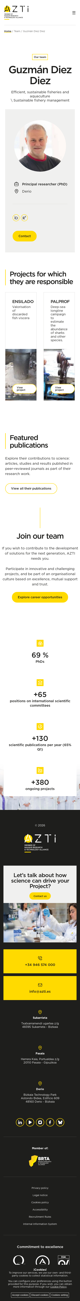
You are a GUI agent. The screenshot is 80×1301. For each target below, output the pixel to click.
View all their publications (31, 488)
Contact (24, 236)
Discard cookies (39, 1295)
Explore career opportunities (40, 597)
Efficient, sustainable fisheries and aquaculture (40, 94)
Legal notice (40, 1195)
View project (21, 388)
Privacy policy (40, 1187)
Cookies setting (59, 1295)
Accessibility (40, 1209)
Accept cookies (20, 1295)
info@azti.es (40, 991)
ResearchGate (24, 216)
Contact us (40, 896)
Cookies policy (40, 1202)
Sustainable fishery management (41, 100)
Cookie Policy (58, 1286)
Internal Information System (40, 1223)
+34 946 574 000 (40, 965)
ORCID (16, 216)
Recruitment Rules (40, 1216)
